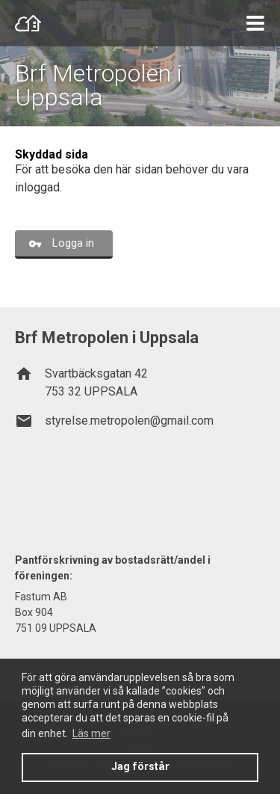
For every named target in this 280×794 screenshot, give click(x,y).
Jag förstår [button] (140, 766)
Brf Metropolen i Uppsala (98, 85)
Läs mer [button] (91, 733)
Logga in (73, 243)
